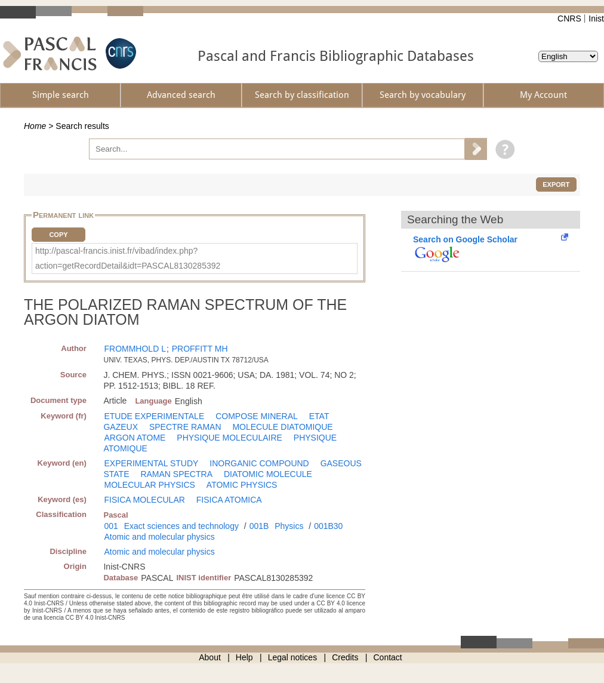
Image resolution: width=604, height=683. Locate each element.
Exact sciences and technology (181, 526)
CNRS (569, 18)
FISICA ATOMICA (229, 499)
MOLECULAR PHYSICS (149, 485)
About (210, 657)
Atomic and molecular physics (159, 537)
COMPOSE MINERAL (256, 416)
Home (35, 126)
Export (556, 184)
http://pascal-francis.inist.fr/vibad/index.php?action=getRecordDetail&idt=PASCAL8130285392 (127, 258)
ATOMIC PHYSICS (242, 485)
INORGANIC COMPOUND (259, 463)
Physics (289, 526)
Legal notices (293, 657)
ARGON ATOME (134, 437)
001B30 (328, 526)
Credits (345, 657)
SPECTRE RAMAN (185, 427)
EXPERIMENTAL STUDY (151, 463)
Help (244, 657)
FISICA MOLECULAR (144, 499)
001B (259, 526)
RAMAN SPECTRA (176, 474)
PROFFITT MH (200, 348)
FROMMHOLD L (134, 348)
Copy (58, 234)
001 (111, 526)
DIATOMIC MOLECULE (268, 474)
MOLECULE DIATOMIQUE (282, 427)
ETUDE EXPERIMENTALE (154, 416)
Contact (388, 657)
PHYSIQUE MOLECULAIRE (229, 437)
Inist (596, 18)
